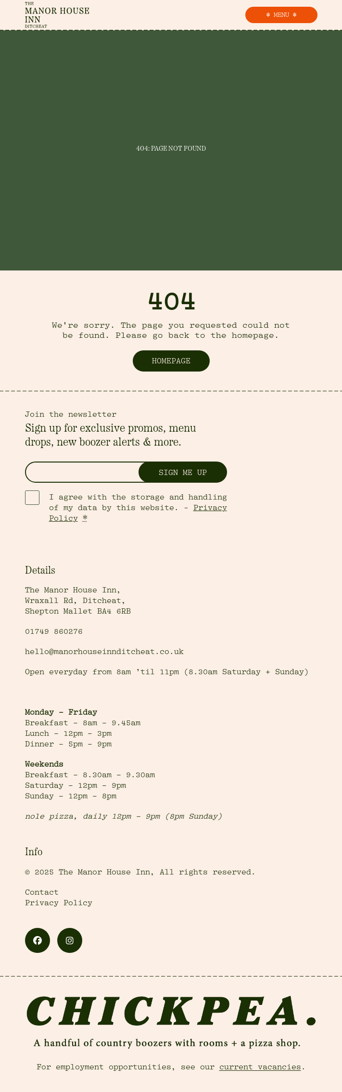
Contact (42, 892)
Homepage (171, 361)
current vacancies (260, 1067)
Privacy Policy (58, 903)
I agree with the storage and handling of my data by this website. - (138, 508)
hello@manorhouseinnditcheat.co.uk (104, 651)
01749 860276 (54, 631)
